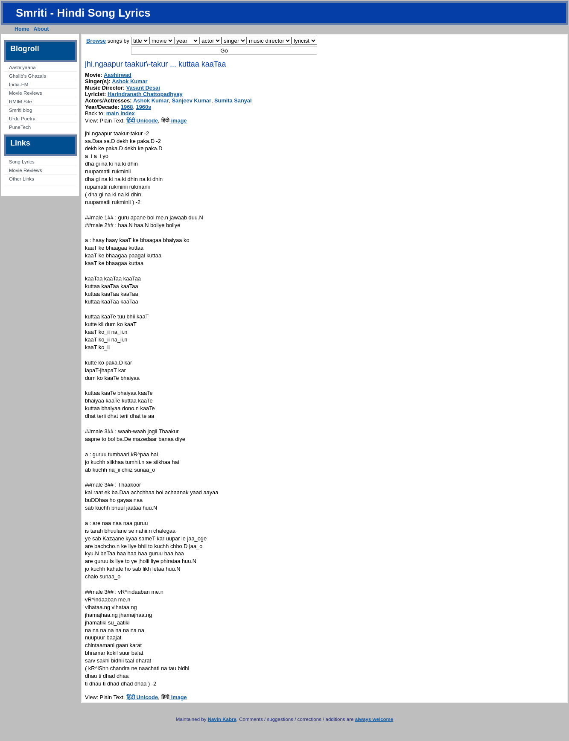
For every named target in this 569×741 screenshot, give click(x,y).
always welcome (374, 719)
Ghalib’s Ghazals (27, 76)
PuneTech (20, 127)
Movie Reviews (25, 93)
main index (120, 113)
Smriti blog (20, 110)
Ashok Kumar (129, 81)
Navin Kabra (222, 719)
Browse (96, 41)
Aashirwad (117, 75)
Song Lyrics (22, 161)
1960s (144, 107)
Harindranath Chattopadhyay (145, 94)
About (41, 29)
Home (22, 29)
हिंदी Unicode (142, 120)
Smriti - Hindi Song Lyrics (83, 13)
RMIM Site (20, 101)
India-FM (18, 84)
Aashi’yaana (22, 67)
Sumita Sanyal (232, 100)
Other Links (21, 178)
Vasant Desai (143, 88)
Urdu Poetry (22, 118)
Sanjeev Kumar (191, 100)
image (174, 120)
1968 (127, 107)
